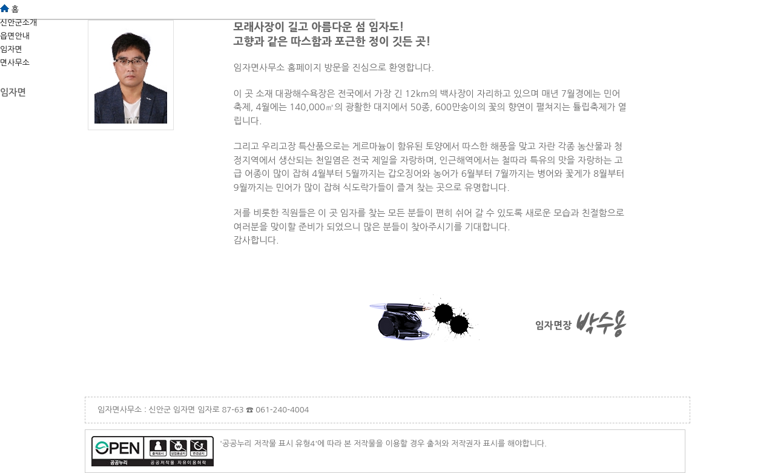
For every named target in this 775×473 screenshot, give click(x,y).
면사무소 (15, 63)
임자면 (11, 49)
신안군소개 (18, 23)
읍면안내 (15, 36)
